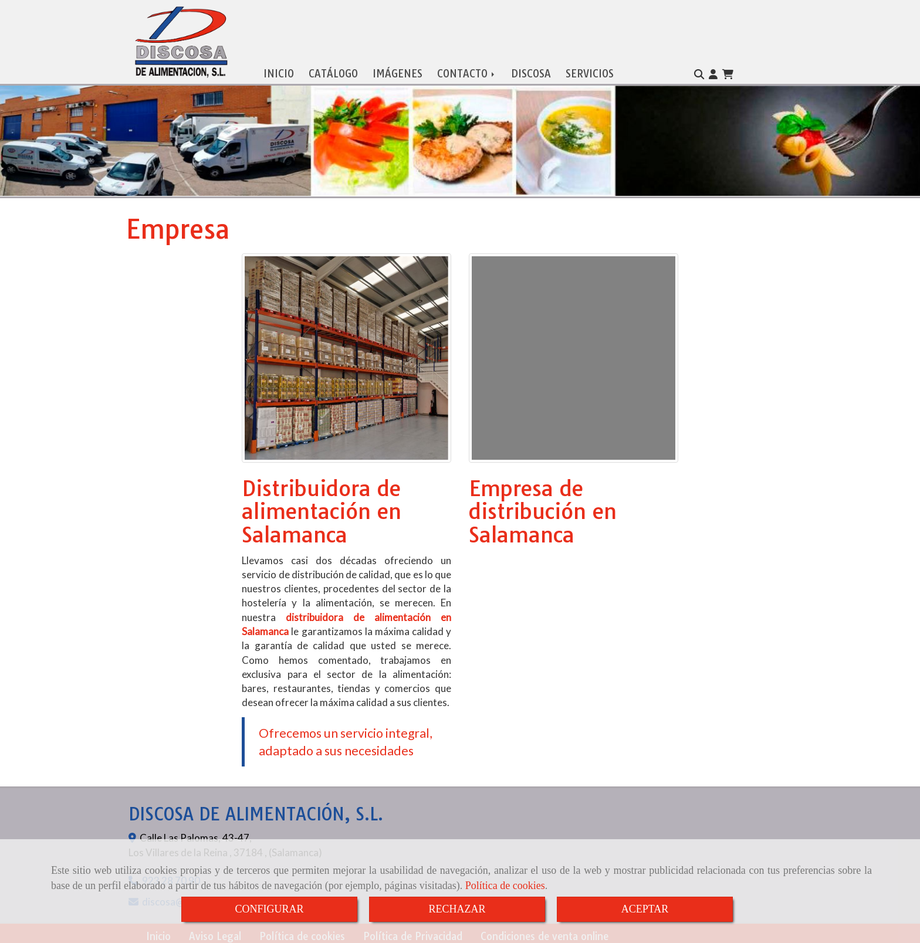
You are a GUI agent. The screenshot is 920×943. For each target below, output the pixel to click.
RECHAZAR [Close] (456, 909)
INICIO (278, 71)
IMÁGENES (397, 71)
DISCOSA (531, 71)
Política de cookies (505, 885)
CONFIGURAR (269, 909)
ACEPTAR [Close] (645, 909)
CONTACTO (466, 71)
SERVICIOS (590, 71)
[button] (713, 72)
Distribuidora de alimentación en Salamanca (321, 509)
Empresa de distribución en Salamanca (543, 509)
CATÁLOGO (333, 71)
